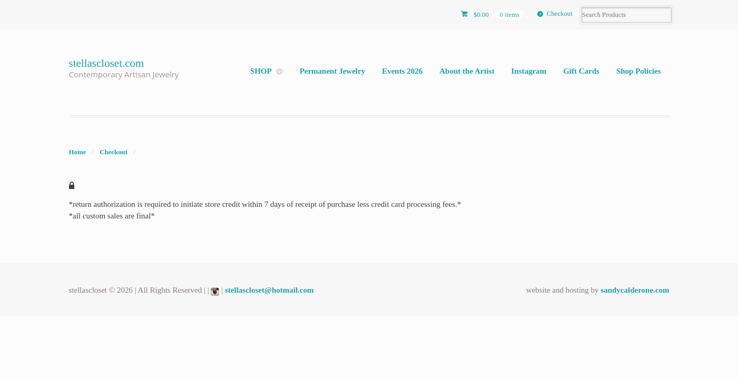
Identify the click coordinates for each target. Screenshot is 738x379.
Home (77, 152)
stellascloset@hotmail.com (269, 290)
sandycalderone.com (635, 290)
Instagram (528, 71)
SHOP (261, 71)
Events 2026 (402, 71)
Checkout (560, 13)
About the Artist (466, 71)
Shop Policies (638, 71)
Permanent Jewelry (333, 71)
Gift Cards (581, 71)
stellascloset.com (106, 63)
